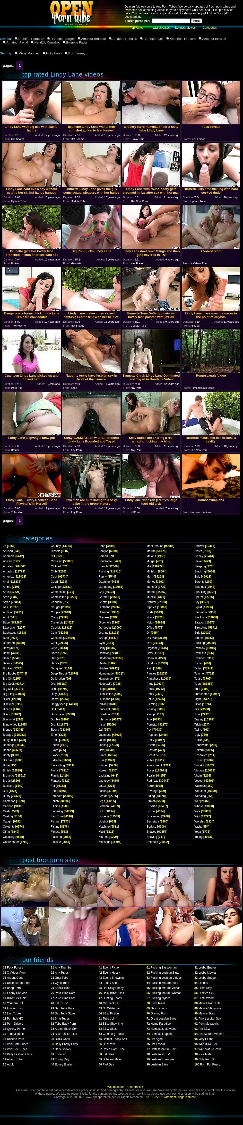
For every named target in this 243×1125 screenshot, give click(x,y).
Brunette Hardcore (31, 39)
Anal (6, 581)
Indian (103, 704)
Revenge (152, 791)
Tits (196, 709)
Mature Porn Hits (209, 1003)
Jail (101, 729)
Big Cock (9, 683)
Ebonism (60, 1054)
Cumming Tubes (113, 1034)
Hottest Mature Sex (163, 1049)
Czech (55, 653)
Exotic (55, 755)
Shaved (151, 831)
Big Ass (8, 668)
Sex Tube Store (65, 1013)
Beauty (7, 663)
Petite (150, 699)
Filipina (55, 806)
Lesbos (203, 983)
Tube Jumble (15, 1034)
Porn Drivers (15, 1023)
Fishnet (55, 821)
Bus (5, 791)
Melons (151, 556)
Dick (53, 683)
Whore (198, 806)
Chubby (56, 546)
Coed (54, 581)
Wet (197, 801)
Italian (102, 724)
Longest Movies (185, 27)
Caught (7, 821)
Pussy (151, 770)
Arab (6, 597)
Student (199, 638)
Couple (55, 612)
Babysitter (9, 627)
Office (150, 627)
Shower (199, 546)
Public (151, 760)
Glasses (104, 617)
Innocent (104, 709)
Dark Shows (63, 1049)
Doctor (55, 699)
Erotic (54, 740)
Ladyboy (104, 780)
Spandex (200, 586)
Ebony (55, 729)
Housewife (105, 683)
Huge (102, 689)
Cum (54, 632)
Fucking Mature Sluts (164, 983)
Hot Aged (157, 1039)
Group (103, 638)
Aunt (6, 617)
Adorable (9, 556)
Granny (103, 632)
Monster (152, 586)
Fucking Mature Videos (166, 988)
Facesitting (58, 765)
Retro (150, 786)
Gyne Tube (62, 983)
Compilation (58, 597)
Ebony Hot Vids (17, 993)
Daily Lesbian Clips (19, 1054)
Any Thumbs (63, 967)
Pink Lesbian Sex (210, 1018)
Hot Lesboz (158, 1044)
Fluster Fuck (15, 1008)
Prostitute (153, 755)
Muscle (151, 597)
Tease (198, 678)
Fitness (55, 831)
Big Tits (7, 694)
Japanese (105, 734)
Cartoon (8, 806)
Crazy (54, 617)
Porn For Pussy (210, 1064)
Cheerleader (11, 842)
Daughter (57, 668)
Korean (103, 770)
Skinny (198, 556)
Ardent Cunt (15, 977)
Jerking (103, 745)
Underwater (201, 745)
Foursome (105, 561)
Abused (8, 551)
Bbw (6, 648)
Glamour (104, 612)
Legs (102, 801)
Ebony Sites (110, 983)
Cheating (9, 837)
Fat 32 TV (61, 1003)
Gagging (104, 581)
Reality (151, 775)
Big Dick (8, 689)
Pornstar (152, 724)
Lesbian (104, 806)
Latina (103, 791)
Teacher (199, 673)
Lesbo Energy (208, 967)
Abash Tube (15, 1059)
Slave (198, 561)
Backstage (10, 632)
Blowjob (8, 734)
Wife (197, 811)
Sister (198, 551)
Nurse (150, 617)
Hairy (102, 648)
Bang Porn (14, 988)
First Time (57, 816)
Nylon (150, 622)
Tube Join (109, 1018)
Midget (151, 561)
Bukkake (8, 786)
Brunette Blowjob (63, 39)
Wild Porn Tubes (17, 1044)
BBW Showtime (113, 1023)
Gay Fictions (159, 1008)
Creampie (57, 622)
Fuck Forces (15, 967)
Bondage (9, 745)
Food (102, 546)
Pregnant (152, 734)
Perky (150, 694)
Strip (197, 632)
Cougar (55, 607)
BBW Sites (110, 1028)
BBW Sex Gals (16, 998)
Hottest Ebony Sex (115, 1039)
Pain (149, 668)
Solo (197, 576)
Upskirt (198, 760)
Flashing (56, 837)
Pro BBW (204, 1028)
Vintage (199, 770)
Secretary (153, 821)
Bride (6, 765)
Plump (151, 714)
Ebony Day (62, 1059)
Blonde (7, 729)
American (9, 576)
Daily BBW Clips (113, 993)
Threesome (201, 694)
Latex (102, 786)
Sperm (198, 597)
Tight (197, 699)
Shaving (152, 837)
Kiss (101, 760)
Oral (149, 643)
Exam (54, 750)
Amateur (8, 566)
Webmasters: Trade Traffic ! (125, 1087)
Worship (199, 821)
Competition (58, 592)
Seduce (151, 826)
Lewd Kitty (205, 988)
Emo (54, 734)
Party (150, 683)
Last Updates (161, 27)
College (56, 586)
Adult (10, 1064)
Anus (6, 592)
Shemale (152, 842)
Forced (103, 556)
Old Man (152, 638)
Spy (197, 602)
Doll (53, 709)
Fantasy (56, 780)
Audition (8, 612)
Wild (197, 816)
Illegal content (187, 1097)
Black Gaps (62, 1039)
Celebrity (8, 826)
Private (151, 745)
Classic (55, 551)
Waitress (200, 786)
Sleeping (200, 566)
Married (104, 837)
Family (55, 775)
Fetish (55, 801)
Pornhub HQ (15, 1018)
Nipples (151, 607)
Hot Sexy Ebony (113, 988)
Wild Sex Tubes (17, 1049)
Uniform (199, 750)
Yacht (198, 826)
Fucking (104, 571)
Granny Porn (159, 1013)
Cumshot (56, 638)
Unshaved (201, 755)
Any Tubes (62, 972)
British (7, 770)
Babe (6, 622)
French (103, 566)
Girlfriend (105, 607)
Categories (210, 27)
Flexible (56, 842)
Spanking (200, 592)
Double (55, 719)
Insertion (104, 714)
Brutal (6, 780)
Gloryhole (105, 622)
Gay (101, 592)
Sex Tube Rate (64, 1008)
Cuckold (56, 627)
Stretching (201, 627)
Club (54, 571)
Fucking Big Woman (164, 967)
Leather (104, 796)
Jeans (102, 740)
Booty (6, 755)
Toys (197, 714)
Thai (197, 689)
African (7, 561)
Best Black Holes (66, 1034)
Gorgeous (105, 627)
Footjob (103, 551)
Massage (105, 842)
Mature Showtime (210, 1008)
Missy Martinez (29, 53)
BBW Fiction (111, 1013)
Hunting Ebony (112, 998)
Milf (149, 566)
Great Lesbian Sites (163, 1018)
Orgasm (152, 648)
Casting (8, 816)
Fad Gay (108, 1064)
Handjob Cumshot (47, 42)
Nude (150, 612)
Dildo (54, 689)
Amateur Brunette (93, 39)
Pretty (150, 740)
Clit (53, 556)
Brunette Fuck (153, 39)
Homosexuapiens (162, 1034)
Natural (151, 602)
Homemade (106, 673)
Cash (6, 811)
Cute (54, 648)
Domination (58, 714)
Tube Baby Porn (65, 1023)
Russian (152, 806)
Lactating (105, 775)
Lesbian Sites (159, 1064)
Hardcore (105, 658)
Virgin (198, 775)
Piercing (152, 704)
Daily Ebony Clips (66, 1044)
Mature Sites (207, 1013)
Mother (151, 592)
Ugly (197, 734)
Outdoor (152, 663)
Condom (56, 602)
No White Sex (112, 1008)
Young (198, 837)
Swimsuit (200, 653)
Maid (102, 831)
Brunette (8, 775)
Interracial (105, 719)
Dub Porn (109, 1044)
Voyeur (198, 780)
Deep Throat (59, 673)
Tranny (198, 719)
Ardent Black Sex (66, 1028)
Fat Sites (108, 1054)
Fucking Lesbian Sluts (165, 972)
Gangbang (105, 586)
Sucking (199, 643)
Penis (150, 689)
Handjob (104, 653)
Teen (197, 683)
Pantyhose (153, 678)
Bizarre (7, 709)
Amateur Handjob (125, 39)
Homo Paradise (161, 1023)
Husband (104, 699)
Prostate (152, 750)
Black (6, 714)
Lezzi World (206, 998)
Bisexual (8, 704)
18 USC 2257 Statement (160, 1097)
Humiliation (106, 694)
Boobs (7, 750)
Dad (53, 658)
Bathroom (9, 643)
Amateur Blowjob (214, 39)
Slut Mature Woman (211, 1034)
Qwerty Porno (16, 1028)
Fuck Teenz (158, 1003)
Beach (7, 658)
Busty (6, 796)
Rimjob (151, 801)
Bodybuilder (10, 740)
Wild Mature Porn (210, 1049)
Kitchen (103, 765)
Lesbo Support (208, 977)
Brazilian (8, 760)
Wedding (200, 796)
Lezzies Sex (206, 993)
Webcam (200, 791)
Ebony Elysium (64, 1064)
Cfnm (6, 831)
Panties (151, 673)
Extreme (56, 760)
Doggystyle (58, 704)
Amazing (8, 571)
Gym (102, 643)
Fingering (57, 811)
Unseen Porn (15, 1039)
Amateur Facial (17, 42)
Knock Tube (62, 988)
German (104, 597)
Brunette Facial (76, 42)
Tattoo (198, 668)
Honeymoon (106, 678)
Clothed (56, 566)
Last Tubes (14, 1013)
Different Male (112, 1059)
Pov (149, 729)
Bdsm (6, 653)
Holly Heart (54, 53)
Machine (104, 826)
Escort (55, 745)
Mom (150, 576)
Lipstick (103, 821)
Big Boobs (9, 673)
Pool (149, 719)
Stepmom (200, 612)
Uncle (198, 740)
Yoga (197, 831)
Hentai (103, 663)
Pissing (151, 709)
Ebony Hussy (111, 972)
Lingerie (104, 816)
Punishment (154, 765)
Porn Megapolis (209, 1023)
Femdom (56, 796)
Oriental (152, 658)
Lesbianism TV (160, 1054)
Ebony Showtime (114, 977)
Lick (101, 811)
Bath (6, 638)
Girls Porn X (206, 1059)
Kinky (102, 755)
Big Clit (7, 678)
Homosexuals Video (164, 1028)
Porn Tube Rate (65, 993)
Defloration (58, 678)
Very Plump (206, 1039)
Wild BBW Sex (208, 1044)
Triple (198, 724)
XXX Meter (206, 1054)
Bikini (6, 699)
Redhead (152, 780)
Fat (53, 786)
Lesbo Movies (208, 972)
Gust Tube (61, 977)
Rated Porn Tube (114, 1049)
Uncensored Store (19, 983)
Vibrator (199, 765)
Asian (6, 602)
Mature (151, 551)
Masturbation (155, 546)
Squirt (198, 607)
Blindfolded (10, 724)
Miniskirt (152, 571)
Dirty (54, 694)
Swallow (199, 648)
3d (4, 546)
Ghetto (103, 602)
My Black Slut (112, 1003)
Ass (5, 607)
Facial (55, 770)
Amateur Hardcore (183, 39)
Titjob (197, 704)
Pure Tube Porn (65, 998)
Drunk (55, 724)
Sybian (198, 663)
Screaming (153, 816)
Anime (7, 586)
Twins (198, 729)
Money (151, 581)
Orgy (150, 653)
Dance (55, 663)
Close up (56, 561)
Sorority (199, 581)
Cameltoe (9, 801)
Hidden (103, 668)
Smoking (200, 571)
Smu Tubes (62, 1018)
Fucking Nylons (161, 998)
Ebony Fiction (112, 967)
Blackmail (9, 719)
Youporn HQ (15, 1003)
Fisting (55, 826)
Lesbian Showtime (162, 1059)
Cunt (54, 643)
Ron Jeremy (76, 53)
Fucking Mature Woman (166, 993)
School (151, 811)
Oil (148, 632)
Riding (151, 796)
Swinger (199, 658)
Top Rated (137, 27)
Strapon (199, 622)
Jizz (101, 750)
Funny (103, 576)
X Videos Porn (16, 972)
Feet (54, 791)
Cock (54, 576)
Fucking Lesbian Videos (166, 977)
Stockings (200, 617)
